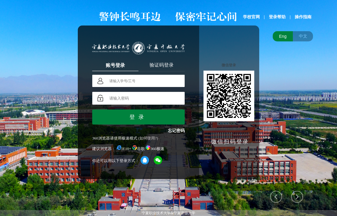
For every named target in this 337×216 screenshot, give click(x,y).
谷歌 (138, 148)
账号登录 (115, 65)
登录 (138, 117)
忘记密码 (176, 130)
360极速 (155, 148)
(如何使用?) (148, 138)
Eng (283, 36)
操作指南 (303, 17)
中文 (303, 36)
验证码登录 (162, 65)
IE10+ (124, 148)
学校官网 (251, 17)
